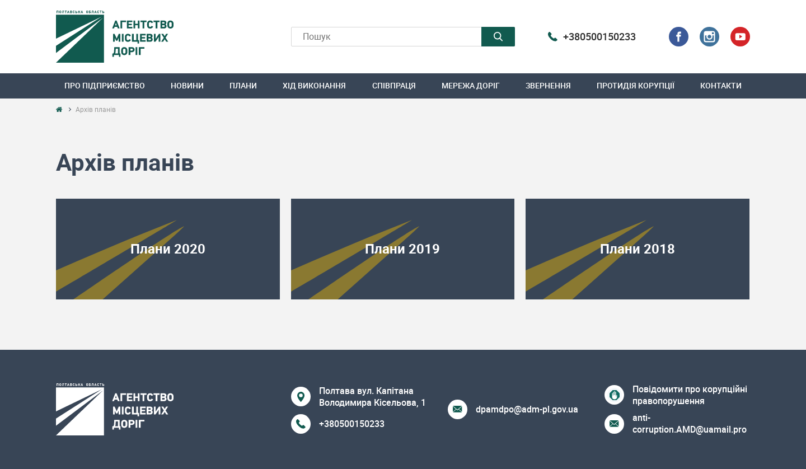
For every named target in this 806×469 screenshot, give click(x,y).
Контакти (721, 85)
